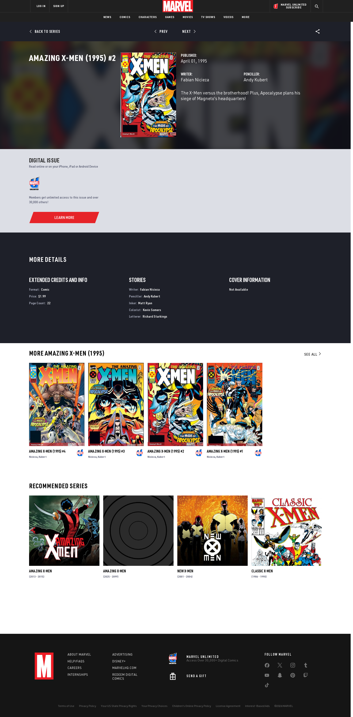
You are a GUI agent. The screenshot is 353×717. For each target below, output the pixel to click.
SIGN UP (58, 6)
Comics (125, 17)
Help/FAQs (76, 661)
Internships (78, 674)
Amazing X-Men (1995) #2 (166, 491)
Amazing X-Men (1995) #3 (106, 491)
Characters (148, 17)
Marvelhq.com (124, 668)
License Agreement (228, 706)
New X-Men (185, 611)
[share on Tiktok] (267, 686)
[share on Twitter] (279, 666)
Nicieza (33, 497)
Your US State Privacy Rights (119, 706)
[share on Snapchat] (279, 676)
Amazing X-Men (40, 611)
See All (313, 394)
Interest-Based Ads (257, 706)
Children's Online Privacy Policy (191, 706)
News (107, 17)
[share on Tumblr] (305, 666)
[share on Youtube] (267, 676)
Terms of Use (66, 706)
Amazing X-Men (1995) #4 (47, 491)
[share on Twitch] (305, 676)
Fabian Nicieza (131, 100)
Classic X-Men (262, 611)
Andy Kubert (224, 100)
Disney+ (119, 661)
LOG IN (41, 6)
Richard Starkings (155, 357)
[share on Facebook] (267, 666)
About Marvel (79, 654)
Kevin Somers (152, 350)
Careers (75, 668)
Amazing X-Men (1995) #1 (225, 491)
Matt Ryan (145, 343)
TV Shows (208, 17)
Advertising (122, 654)
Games (169, 17)
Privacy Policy (87, 706)
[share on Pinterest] (292, 676)
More (246, 17)
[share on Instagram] (292, 666)
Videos (228, 17)
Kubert (43, 497)
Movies (188, 17)
